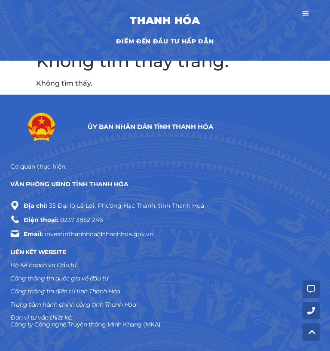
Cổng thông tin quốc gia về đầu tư (59, 278)
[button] (305, 14)
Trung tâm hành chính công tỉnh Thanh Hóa (73, 304)
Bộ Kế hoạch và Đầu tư (43, 265)
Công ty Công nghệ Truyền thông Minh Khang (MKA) (85, 324)
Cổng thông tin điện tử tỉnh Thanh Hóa (65, 291)
